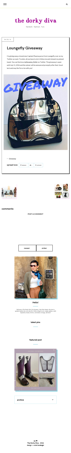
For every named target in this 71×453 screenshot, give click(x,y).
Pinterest (38, 165)
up (36, 441)
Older (44, 248)
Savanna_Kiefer (32, 62)
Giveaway (12, 159)
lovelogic (41, 445)
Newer (27, 248)
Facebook (23, 165)
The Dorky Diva (35, 20)
